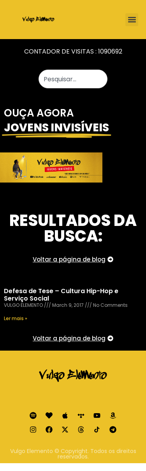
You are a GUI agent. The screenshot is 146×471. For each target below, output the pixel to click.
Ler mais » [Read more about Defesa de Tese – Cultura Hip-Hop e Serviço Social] (15, 318)
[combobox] (73, 79)
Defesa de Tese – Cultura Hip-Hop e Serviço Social (61, 295)
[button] (131, 19)
